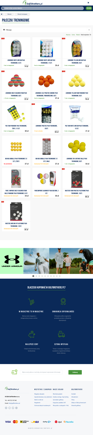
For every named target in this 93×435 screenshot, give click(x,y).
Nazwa (68, 34)
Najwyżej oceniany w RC (39, 428)
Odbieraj (75, 372)
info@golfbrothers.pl (14, 403)
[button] (33, 276)
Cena (73, 34)
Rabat (78, 34)
